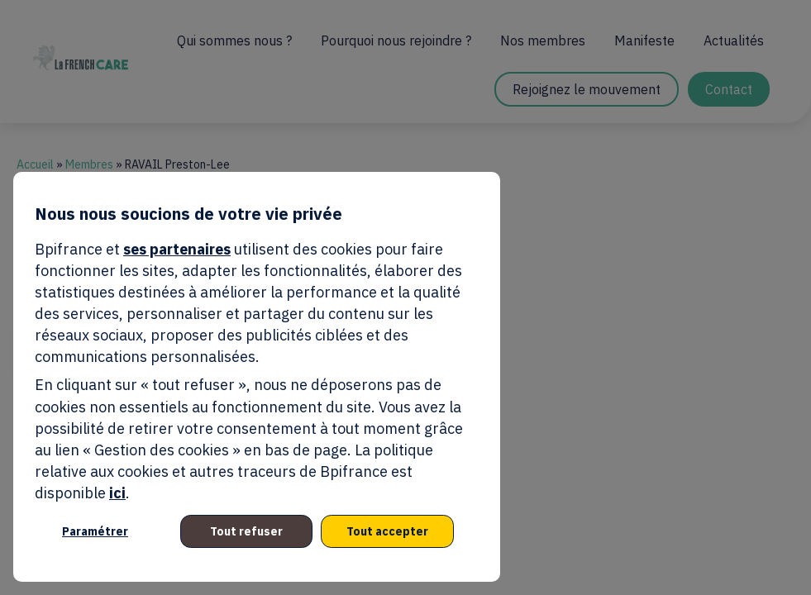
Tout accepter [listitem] (387, 531)
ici (117, 492)
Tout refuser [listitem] (246, 531)
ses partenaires (177, 249)
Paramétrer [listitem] (95, 531)
